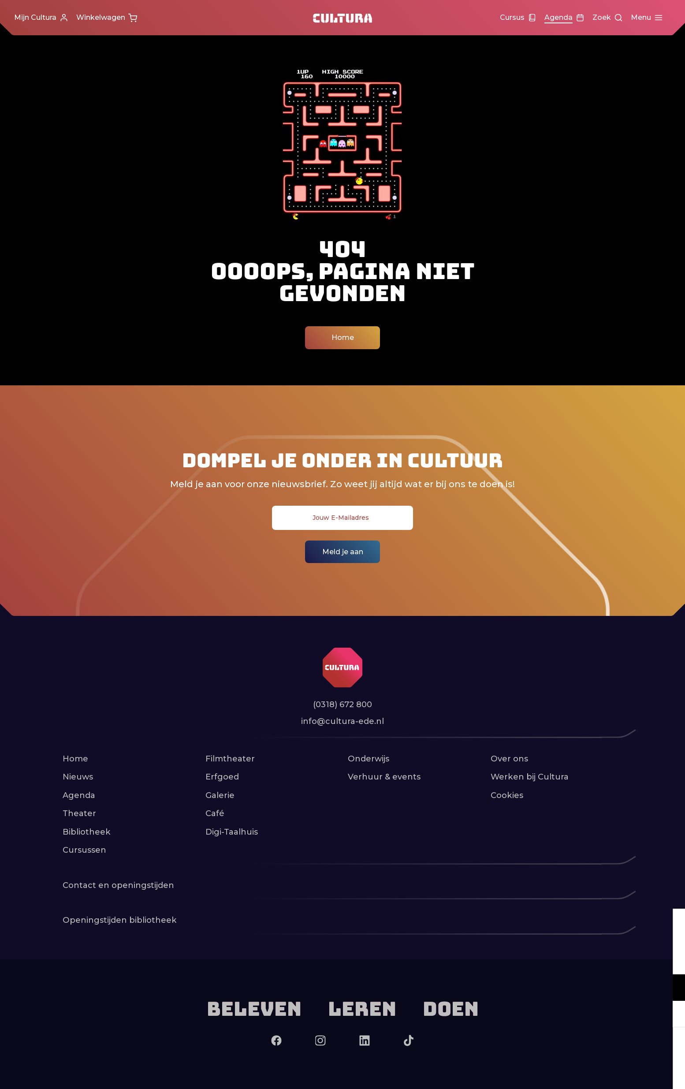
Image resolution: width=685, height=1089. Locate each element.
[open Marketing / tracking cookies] (671, 1015)
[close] (671, 924)
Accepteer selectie (610, 1072)
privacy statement (574, 959)
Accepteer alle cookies (610, 1047)
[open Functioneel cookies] (671, 988)
